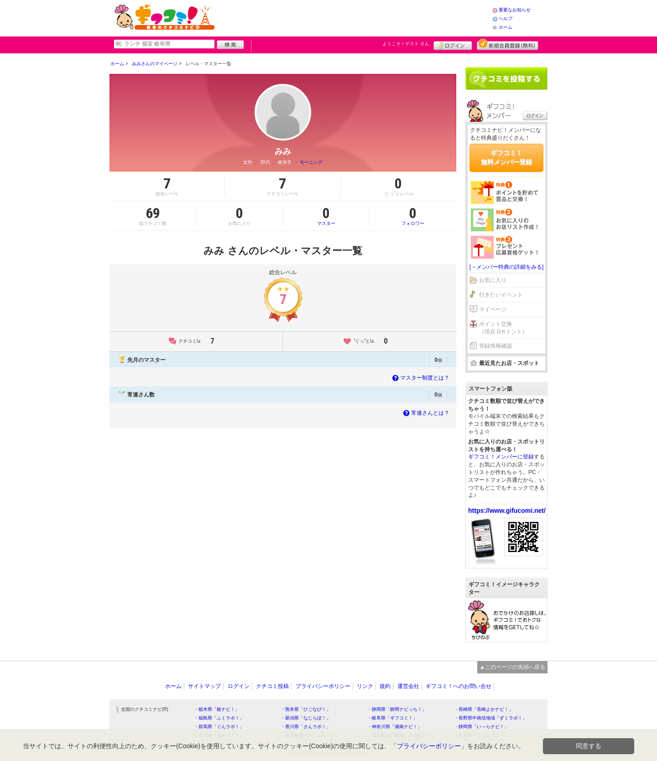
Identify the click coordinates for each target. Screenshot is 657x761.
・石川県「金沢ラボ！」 (219, 735)
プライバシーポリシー (323, 686)
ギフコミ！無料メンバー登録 (506, 157)
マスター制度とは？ (420, 378)
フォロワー (413, 216)
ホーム (505, 27)
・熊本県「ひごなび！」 (306, 709)
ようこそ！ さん (405, 43)
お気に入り (492, 280)
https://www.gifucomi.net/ (507, 510)
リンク (365, 686)
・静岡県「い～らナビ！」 (481, 726)
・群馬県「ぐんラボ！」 (219, 726)
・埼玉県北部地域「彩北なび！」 (401, 735)
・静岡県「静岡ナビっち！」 (397, 709)
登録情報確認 (495, 346)
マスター (326, 216)
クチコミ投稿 (272, 686)
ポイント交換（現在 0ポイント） (503, 328)
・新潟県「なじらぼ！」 (306, 717)
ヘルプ (505, 18)
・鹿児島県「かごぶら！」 (308, 735)
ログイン (452, 44)
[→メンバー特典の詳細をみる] (506, 267)
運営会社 (408, 686)
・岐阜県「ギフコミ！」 (392, 717)
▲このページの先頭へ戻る (512, 667)
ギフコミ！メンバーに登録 (501, 456)
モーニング (311, 162)
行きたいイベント (501, 295)
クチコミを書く (506, 78)
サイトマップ (204, 686)
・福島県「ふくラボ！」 (219, 717)
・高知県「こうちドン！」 (481, 735)
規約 (385, 686)
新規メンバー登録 (507, 44)
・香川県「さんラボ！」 (306, 726)
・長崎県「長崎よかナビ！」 (483, 709)
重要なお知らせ (515, 9)
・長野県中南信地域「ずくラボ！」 (490, 717)
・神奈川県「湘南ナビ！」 (394, 726)
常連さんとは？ (425, 413)
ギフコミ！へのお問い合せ (458, 686)
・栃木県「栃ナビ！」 (217, 709)
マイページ (492, 309)
